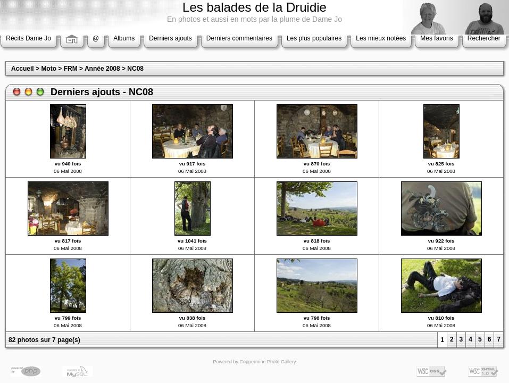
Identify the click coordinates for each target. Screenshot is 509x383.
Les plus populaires (314, 38)
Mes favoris (436, 38)
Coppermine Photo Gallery (267, 361)
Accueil (22, 68)
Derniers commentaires (239, 38)
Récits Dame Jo (28, 38)
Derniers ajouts (170, 38)
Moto (48, 68)
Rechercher (484, 38)
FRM (71, 68)
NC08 (135, 68)
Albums (124, 38)
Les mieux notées (381, 38)
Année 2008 (102, 68)
